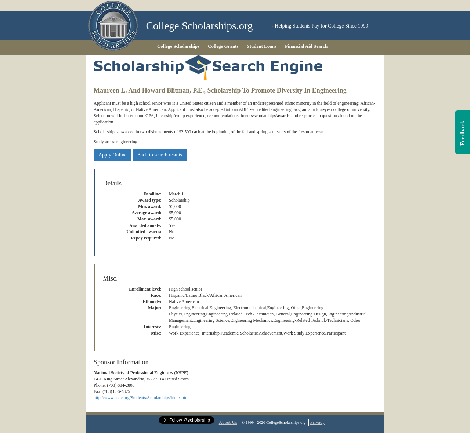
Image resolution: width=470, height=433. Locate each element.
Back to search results (159, 155)
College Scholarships (178, 46)
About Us (228, 422)
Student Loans (262, 46)
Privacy (317, 422)
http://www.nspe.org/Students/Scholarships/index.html (142, 397)
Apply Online (112, 155)
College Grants (223, 46)
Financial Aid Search (306, 46)
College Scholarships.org (199, 26)
